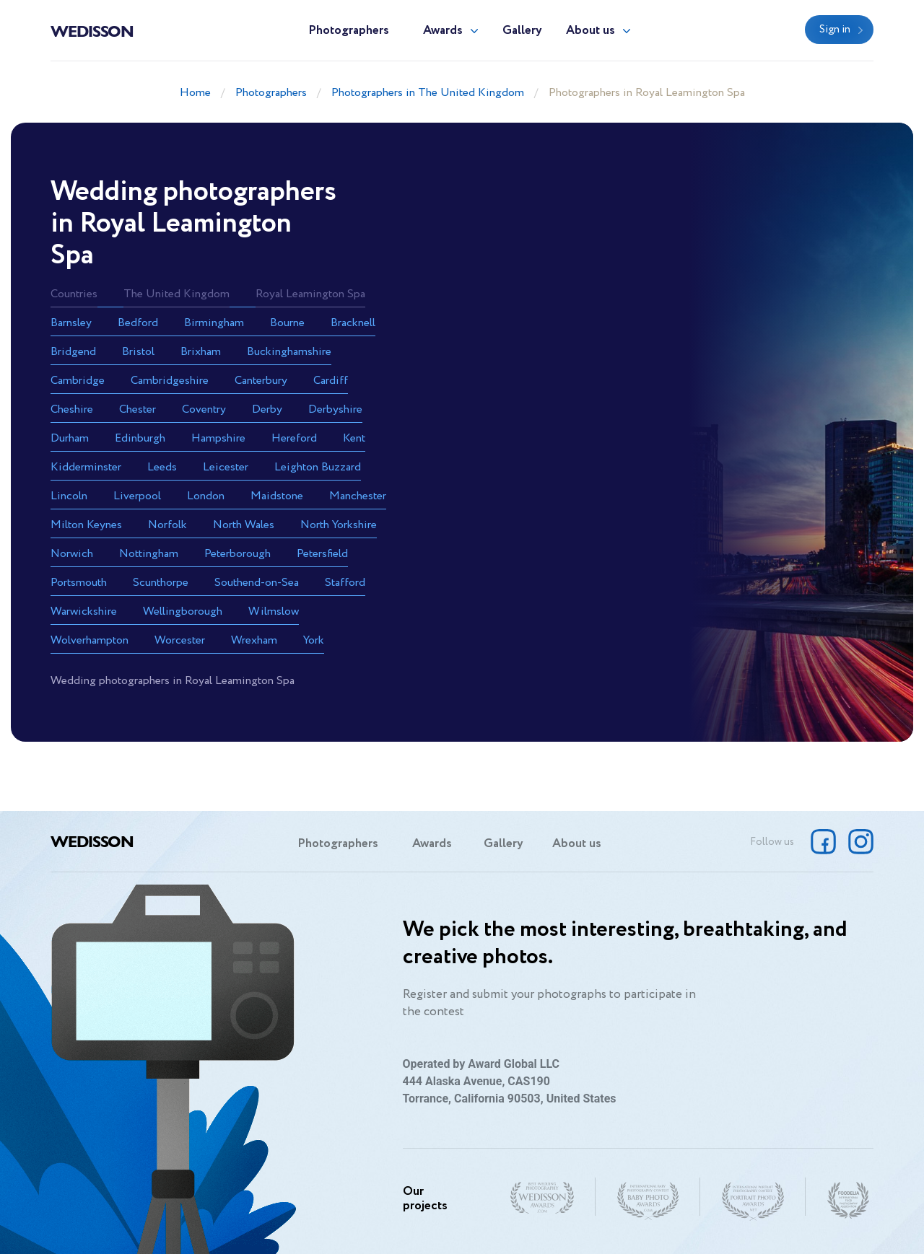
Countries (74, 294)
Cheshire (72, 409)
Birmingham (214, 323)
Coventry (204, 409)
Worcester (179, 640)
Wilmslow (273, 611)
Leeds (162, 467)
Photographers (348, 31)
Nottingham (148, 553)
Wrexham (254, 640)
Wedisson (92, 30)
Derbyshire (335, 409)
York (313, 640)
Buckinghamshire (289, 351)
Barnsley (71, 323)
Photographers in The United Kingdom (427, 92)
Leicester (225, 467)
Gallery (522, 31)
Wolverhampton (89, 640)
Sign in (834, 30)
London (206, 496)
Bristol (138, 351)
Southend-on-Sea (256, 582)
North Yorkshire (338, 525)
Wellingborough (182, 611)
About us (590, 31)
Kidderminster (86, 467)
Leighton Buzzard (317, 467)
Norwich (72, 553)
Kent (354, 438)
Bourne (287, 323)
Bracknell (353, 323)
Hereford (294, 438)
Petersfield (322, 553)
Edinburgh (140, 438)
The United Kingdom (176, 294)
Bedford (138, 323)
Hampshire (218, 438)
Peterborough (237, 553)
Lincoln (69, 496)
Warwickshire (84, 611)
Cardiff (330, 380)
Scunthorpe (160, 582)
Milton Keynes (86, 525)
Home (195, 92)
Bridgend (73, 351)
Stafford (345, 582)
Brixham (200, 351)
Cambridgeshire (170, 380)
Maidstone (276, 496)
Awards (443, 31)
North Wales (243, 525)
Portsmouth (79, 582)
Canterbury (261, 380)
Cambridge (78, 380)
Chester (137, 409)
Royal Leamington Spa (310, 294)
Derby (267, 409)
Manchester (357, 496)
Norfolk (167, 525)
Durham (70, 438)
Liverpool (137, 496)
